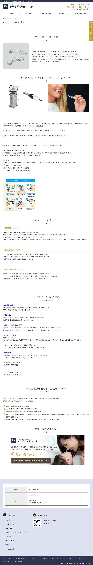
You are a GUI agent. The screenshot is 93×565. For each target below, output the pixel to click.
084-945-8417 (33, 495)
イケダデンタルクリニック (73, 563)
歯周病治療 (9, 528)
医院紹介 (29, 14)
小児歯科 (8, 537)
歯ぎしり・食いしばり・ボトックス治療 (16, 532)
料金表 (8, 545)
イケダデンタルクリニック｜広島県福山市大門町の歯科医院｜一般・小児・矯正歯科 (19, 6)
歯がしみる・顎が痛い (81, 14)
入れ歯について (64, 14)
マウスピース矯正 (11, 524)
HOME (5, 18)
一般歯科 (8, 520)
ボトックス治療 (10, 549)
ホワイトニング (10, 541)
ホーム (12, 14)
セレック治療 (46, 14)
